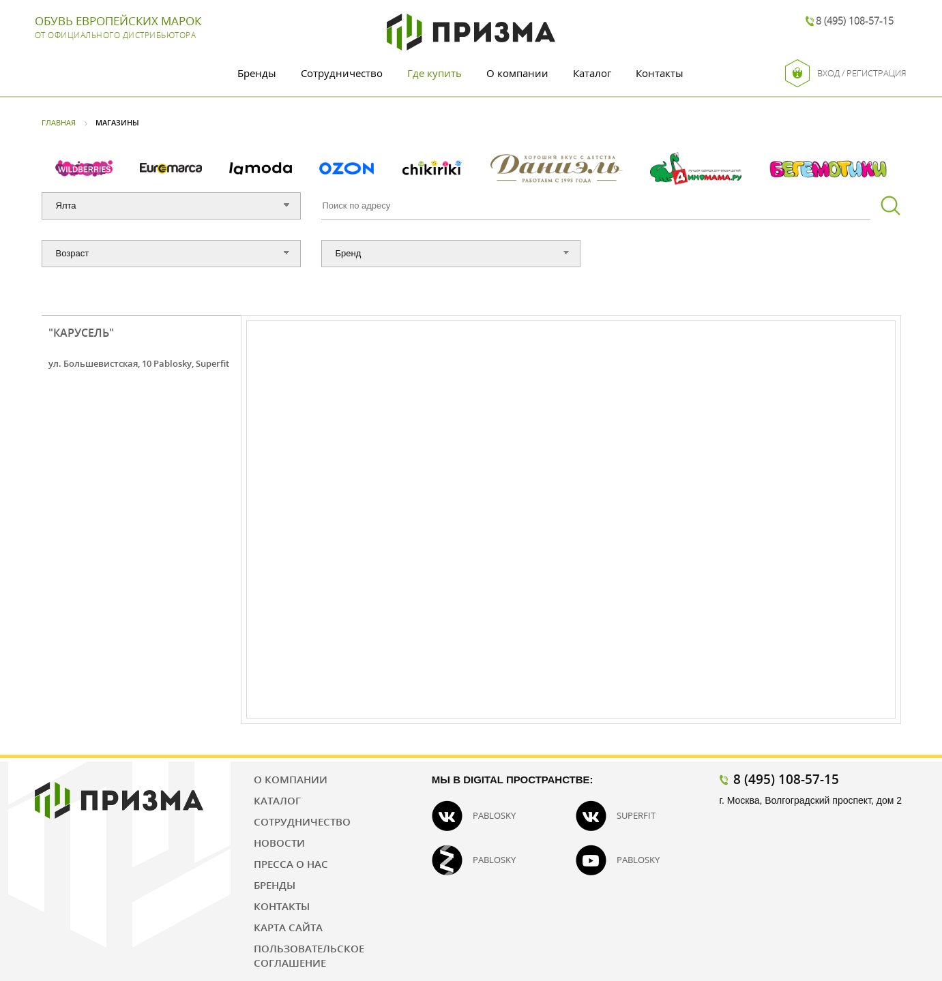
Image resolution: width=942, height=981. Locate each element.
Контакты (659, 73)
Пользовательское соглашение (309, 955)
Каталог (592, 73)
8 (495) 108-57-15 (855, 20)
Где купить (434, 73)
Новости (279, 842)
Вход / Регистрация (846, 73)
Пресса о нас (291, 864)
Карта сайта (288, 927)
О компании (517, 73)
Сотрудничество (342, 73)
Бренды (256, 73)
